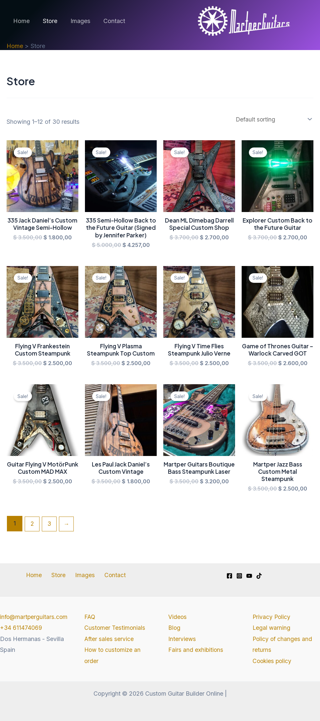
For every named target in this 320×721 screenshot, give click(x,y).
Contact (109, 20)
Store (48, 20)
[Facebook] (229, 576)
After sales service (109, 638)
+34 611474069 (21, 638)
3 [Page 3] (50, 527)
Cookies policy (273, 660)
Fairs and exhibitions (196, 649)
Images (77, 20)
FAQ (90, 616)
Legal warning (272, 628)
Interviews (182, 638)
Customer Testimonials (115, 628)
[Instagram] (239, 576)
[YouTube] (249, 576)
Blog (174, 628)
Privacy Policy (272, 616)
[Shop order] (270, 119)
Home (21, 20)
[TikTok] (259, 576)
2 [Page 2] (32, 527)
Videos (177, 616)
